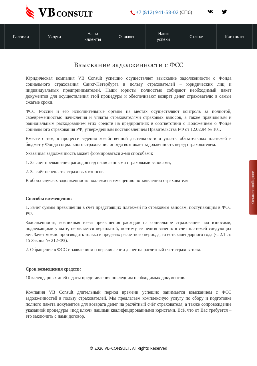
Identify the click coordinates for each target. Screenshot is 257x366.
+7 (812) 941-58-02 (157, 12)
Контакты (234, 36)
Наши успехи (163, 36)
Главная (21, 36)
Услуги (54, 36)
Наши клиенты (93, 36)
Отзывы (126, 36)
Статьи (197, 36)
